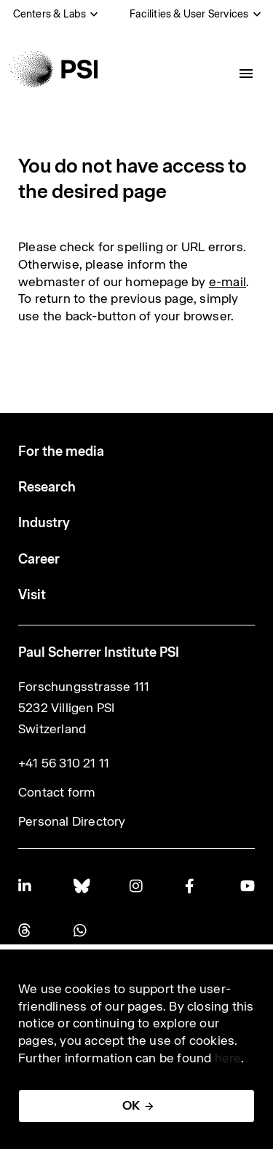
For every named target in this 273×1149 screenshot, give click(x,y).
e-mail (227, 282)
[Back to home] (53, 69)
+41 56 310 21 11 (63, 763)
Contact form (56, 792)
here (228, 1058)
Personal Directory (72, 821)
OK (131, 1105)
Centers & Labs (50, 14)
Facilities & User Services (189, 14)
